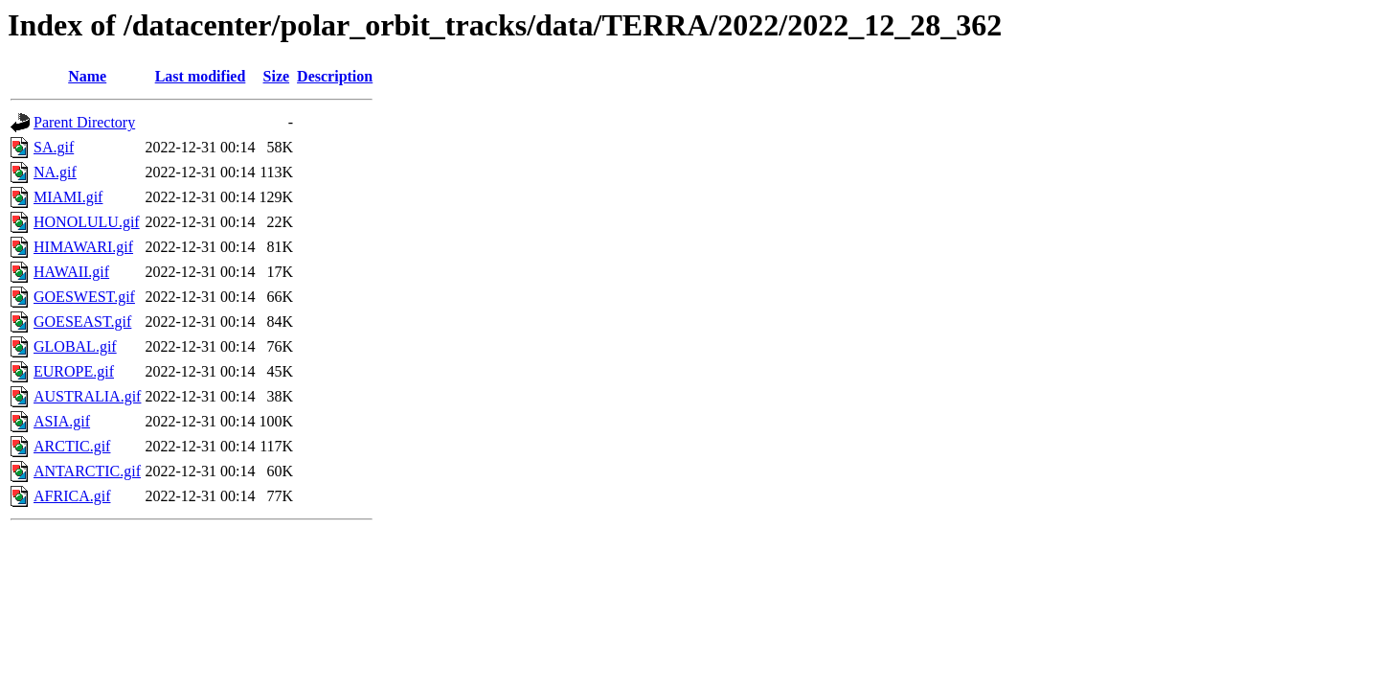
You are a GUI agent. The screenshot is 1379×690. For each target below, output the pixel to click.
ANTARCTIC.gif (87, 471)
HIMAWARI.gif (83, 247)
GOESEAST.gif (82, 321)
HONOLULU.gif (87, 222)
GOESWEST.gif (84, 296)
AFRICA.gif (72, 496)
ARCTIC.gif (72, 446)
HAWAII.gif (71, 272)
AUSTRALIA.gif (87, 396)
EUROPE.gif (74, 371)
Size (276, 76)
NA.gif (55, 172)
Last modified (200, 76)
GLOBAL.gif (75, 346)
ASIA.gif (62, 421)
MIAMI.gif (68, 197)
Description (335, 76)
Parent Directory (84, 122)
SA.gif (54, 147)
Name (87, 76)
